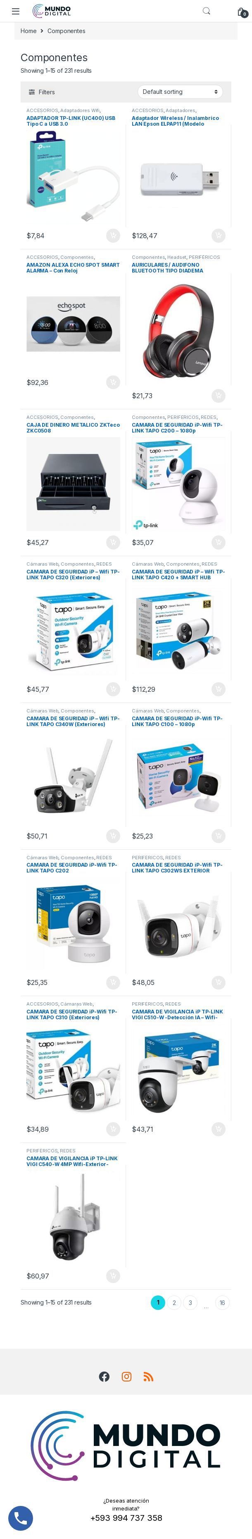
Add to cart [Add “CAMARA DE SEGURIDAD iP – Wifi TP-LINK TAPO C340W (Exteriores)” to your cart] (113, 836)
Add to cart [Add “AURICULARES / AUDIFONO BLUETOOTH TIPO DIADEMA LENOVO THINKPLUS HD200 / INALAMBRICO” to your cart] (219, 396)
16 (223, 1302)
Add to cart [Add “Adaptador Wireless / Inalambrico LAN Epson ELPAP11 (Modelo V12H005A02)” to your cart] (219, 236)
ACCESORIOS (42, 110)
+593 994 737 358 (126, 1518)
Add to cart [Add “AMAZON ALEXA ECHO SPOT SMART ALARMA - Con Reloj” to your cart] (113, 382)
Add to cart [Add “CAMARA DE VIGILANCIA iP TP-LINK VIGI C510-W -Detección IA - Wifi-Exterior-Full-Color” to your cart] (219, 1129)
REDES (208, 417)
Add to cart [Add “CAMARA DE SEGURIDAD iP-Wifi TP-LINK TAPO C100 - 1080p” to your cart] (219, 836)
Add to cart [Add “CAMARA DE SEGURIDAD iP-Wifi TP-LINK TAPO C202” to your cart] (113, 983)
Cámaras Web (42, 564)
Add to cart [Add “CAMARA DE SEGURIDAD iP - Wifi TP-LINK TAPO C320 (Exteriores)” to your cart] (113, 689)
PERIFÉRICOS (204, 257)
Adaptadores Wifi (80, 110)
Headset (176, 257)
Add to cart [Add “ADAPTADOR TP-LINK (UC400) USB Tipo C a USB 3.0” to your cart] (113, 236)
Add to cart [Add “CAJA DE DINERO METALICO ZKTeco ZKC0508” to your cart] (113, 542)
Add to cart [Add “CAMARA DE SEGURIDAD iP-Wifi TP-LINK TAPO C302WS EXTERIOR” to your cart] (219, 983)
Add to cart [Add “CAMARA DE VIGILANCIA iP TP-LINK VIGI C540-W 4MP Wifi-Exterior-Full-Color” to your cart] (113, 1276)
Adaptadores (180, 110)
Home (28, 30)
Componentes (76, 257)
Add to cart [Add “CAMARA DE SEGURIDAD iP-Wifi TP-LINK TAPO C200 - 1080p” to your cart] (219, 542)
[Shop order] (180, 92)
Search (206, 11)
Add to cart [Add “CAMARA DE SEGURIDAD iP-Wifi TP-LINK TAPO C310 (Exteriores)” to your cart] (113, 1129)
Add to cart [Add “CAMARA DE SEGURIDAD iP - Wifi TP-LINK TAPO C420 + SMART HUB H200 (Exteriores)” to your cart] (219, 689)
